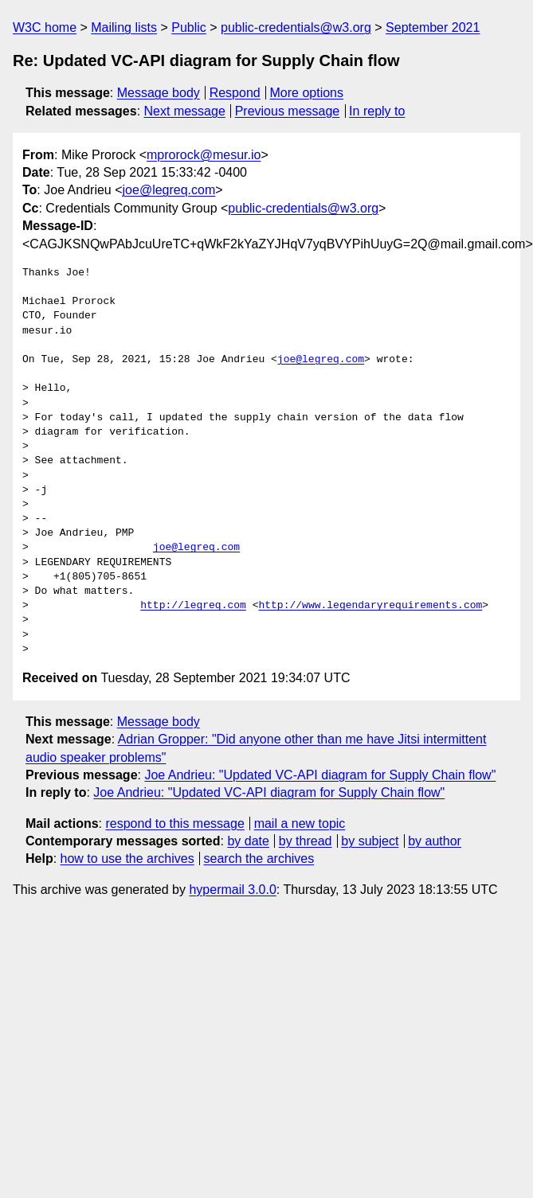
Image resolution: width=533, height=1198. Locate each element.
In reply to (377, 111)
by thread (305, 841)
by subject (369, 841)
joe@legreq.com (169, 190)
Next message (184, 111)
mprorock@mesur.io (204, 155)
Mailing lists (124, 27)
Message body (158, 93)
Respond (235, 93)
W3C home (44, 27)
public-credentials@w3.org (296, 27)
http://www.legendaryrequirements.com (370, 606)
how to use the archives (127, 858)
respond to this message (174, 823)
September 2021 (433, 27)
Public (188, 27)
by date (247, 841)
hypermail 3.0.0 (232, 889)
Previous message (287, 111)
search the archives (259, 858)
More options (307, 93)
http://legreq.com (193, 606)
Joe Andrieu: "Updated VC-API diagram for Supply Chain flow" (320, 775)
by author (434, 841)
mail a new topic (300, 823)
